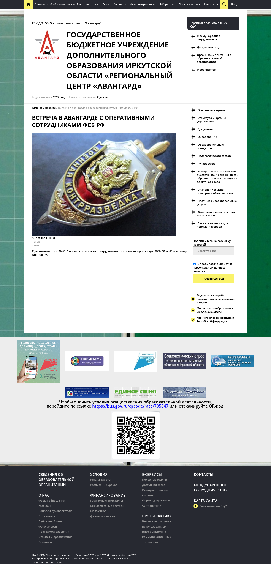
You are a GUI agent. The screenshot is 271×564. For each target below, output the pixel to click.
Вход (234, 4)
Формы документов (156, 500)
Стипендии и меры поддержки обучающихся (215, 191)
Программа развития (53, 532)
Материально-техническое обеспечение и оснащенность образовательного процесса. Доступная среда (217, 176)
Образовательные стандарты (210, 146)
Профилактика (189, 4)
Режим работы (100, 480)
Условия (120, 4)
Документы (206, 129)
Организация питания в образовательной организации (214, 58)
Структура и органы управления (211, 119)
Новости (50, 107)
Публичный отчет (51, 521)
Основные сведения (211, 110)
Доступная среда (208, 47)
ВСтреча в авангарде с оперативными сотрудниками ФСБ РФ (98, 107)
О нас (106, 4)
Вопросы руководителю (55, 511)
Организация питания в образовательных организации (117, 13)
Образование (207, 137)
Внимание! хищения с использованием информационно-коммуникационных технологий (157, 531)
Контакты (211, 4)
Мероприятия (206, 69)
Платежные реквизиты (106, 500)
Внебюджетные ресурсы (107, 506)
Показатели (46, 516)
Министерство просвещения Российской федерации (215, 319)
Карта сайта (205, 500)
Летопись (45, 542)
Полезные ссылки (154, 480)
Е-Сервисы (167, 4)
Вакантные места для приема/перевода (212, 225)
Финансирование (142, 4)
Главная (37, 107)
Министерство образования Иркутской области (215, 309)
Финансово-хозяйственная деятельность (216, 213)
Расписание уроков (103, 485)
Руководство (207, 164)
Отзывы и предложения (55, 537)
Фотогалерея (47, 526)
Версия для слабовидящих (208, 23)
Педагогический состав (214, 156)
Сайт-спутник (151, 505)
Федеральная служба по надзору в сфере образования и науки (216, 299)
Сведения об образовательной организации (66, 4)
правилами (208, 264)
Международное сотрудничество (50, 13)
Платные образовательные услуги (217, 202)
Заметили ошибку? (213, 506)
